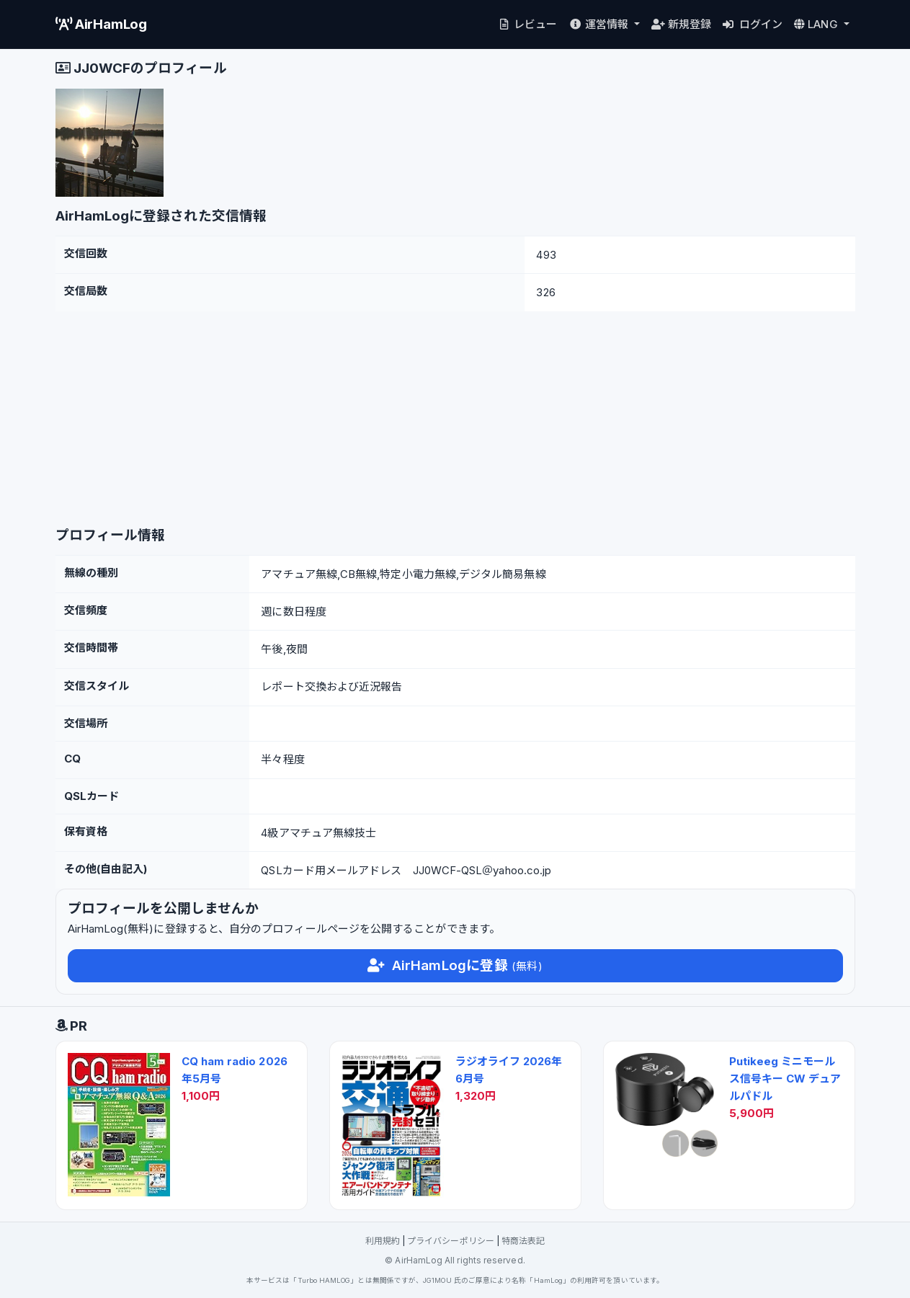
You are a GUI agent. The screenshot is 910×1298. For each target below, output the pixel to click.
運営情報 (599, 24)
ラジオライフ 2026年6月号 (509, 1069)
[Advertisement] (455, 419)
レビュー (527, 24)
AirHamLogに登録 (454, 965)
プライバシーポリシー (450, 1240)
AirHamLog (101, 24)
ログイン (752, 24)
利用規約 (382, 1240)
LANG (817, 24)
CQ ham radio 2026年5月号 (234, 1069)
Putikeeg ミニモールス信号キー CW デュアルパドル (785, 1078)
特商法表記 (523, 1240)
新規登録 (681, 24)
